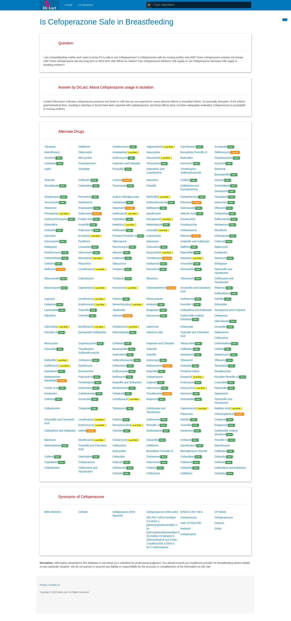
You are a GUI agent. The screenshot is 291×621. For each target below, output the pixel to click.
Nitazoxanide (51, 278)
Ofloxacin (220, 207)
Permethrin (84, 196)
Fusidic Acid (85, 219)
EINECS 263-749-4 (191, 511)
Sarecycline (153, 152)
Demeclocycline (121, 304)
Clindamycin (119, 326)
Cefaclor (117, 298)
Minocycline (85, 157)
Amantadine (119, 152)
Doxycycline (153, 252)
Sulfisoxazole (222, 219)
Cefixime (49, 263)
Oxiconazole (51, 241)
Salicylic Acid (187, 213)
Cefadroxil (118, 257)
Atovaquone (153, 219)
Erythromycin (86, 304)
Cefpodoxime (86, 278)
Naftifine (185, 246)
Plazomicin (84, 263)
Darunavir (50, 235)
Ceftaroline (118, 456)
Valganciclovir (154, 146)
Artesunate (186, 326)
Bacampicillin (222, 174)
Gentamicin (221, 191)
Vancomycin (85, 252)
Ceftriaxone (187, 298)
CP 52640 (220, 511)
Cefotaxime (119, 202)
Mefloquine (152, 207)
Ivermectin (186, 163)
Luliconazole (153, 235)
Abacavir (117, 252)
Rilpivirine (50, 315)
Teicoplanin (221, 196)
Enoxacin (83, 235)
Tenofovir (49, 157)
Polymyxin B (85, 230)
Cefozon (219, 523)
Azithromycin (119, 157)
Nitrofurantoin (120, 387)
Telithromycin (222, 152)
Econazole (221, 146)
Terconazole (51, 202)
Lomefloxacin (86, 269)
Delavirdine (50, 224)
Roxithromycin (52, 252)
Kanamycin (152, 315)
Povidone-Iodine (189, 371)
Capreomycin (86, 287)
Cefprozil (220, 241)
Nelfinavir (49, 269)
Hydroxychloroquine (55, 219)
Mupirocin (152, 399)
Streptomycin (52, 196)
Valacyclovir (119, 263)
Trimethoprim (86, 382)
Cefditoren (84, 146)
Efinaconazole (154, 298)
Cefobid (82, 511)
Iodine (81, 430)
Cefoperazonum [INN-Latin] (162, 511)
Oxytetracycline (223, 157)
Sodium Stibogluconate (125, 196)
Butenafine (186, 157)
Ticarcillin (83, 309)
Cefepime (49, 304)
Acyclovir (220, 163)
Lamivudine (51, 309)
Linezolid (151, 230)
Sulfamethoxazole (156, 202)
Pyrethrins (84, 241)
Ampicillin (83, 224)
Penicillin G (50, 332)
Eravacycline (187, 219)
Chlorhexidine (222, 343)
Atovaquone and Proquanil (230, 309)
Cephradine (85, 185)
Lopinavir (49, 298)
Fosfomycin (187, 382)
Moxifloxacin (85, 326)
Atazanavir (152, 241)
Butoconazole (52, 287)
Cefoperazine (188, 534)
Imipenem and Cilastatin (126, 163)
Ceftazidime (221, 213)
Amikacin (151, 304)
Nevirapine (84, 257)
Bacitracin (50, 439)
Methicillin (152, 196)
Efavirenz (185, 202)
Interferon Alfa (154, 332)
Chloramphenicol (156, 287)
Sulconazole (187, 207)
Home (69, 5)
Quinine (219, 180)
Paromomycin (120, 246)
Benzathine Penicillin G (193, 152)
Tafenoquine (119, 241)
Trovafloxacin (154, 257)
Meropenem (221, 224)
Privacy (43, 585)
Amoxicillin (186, 263)
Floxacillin (118, 168)
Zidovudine (50, 326)
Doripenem (221, 252)
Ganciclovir (152, 157)
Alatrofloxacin (52, 152)
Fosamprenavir (87, 163)
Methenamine (154, 365)
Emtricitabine (222, 185)
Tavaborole (118, 309)
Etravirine (220, 168)
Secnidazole (51, 185)
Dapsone (185, 257)
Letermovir (152, 326)
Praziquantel (85, 207)
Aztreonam (221, 202)
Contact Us (54, 585)
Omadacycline (188, 224)
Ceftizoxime (221, 337)
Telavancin (50, 207)
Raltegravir (50, 246)
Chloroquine (222, 235)
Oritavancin (221, 315)
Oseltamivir (152, 263)
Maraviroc (152, 278)
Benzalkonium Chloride (193, 451)
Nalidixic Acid (222, 408)
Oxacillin (151, 185)
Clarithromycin (120, 146)
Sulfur (47, 168)
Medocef (185, 528)
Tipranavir (50, 146)
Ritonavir (185, 235)
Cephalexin (118, 219)
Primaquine (51, 213)
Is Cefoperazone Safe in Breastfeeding (107, 21)
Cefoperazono (188, 517)
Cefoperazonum (224, 517)
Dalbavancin (222, 332)
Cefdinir (184, 180)
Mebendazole (154, 224)
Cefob (218, 528)
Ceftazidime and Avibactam (196, 309)
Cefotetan (50, 163)
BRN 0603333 (52, 511)
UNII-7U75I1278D (190, 523)
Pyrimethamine (189, 196)
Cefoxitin (83, 315)
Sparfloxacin (153, 213)
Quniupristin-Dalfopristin (92, 332)
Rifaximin (220, 287)
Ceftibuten (84, 180)
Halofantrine (85, 202)
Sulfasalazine (222, 293)
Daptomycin (221, 246)
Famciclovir (119, 287)
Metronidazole (120, 332)
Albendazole (222, 321)
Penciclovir (152, 269)
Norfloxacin (118, 230)
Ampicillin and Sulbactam (194, 241)
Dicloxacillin (187, 269)
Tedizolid (49, 180)
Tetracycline (153, 163)
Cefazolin (49, 230)
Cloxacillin (220, 326)
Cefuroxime (153, 246)
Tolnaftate (84, 168)
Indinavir (117, 315)
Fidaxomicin (85, 152)
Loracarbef (84, 246)
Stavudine (152, 180)
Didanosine (84, 213)
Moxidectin (221, 230)
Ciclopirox (118, 269)
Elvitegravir (221, 263)
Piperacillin (186, 252)
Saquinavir (118, 207)
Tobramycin (187, 278)
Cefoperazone (188, 230)
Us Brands (85, 5)
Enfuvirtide (221, 304)
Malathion (118, 224)
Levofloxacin (85, 298)
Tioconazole (119, 185)
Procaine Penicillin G (124, 235)
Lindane (117, 180)
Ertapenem (152, 309)
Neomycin (220, 257)
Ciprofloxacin (187, 146)
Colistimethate (52, 257)
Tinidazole (118, 278)
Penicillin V (186, 304)
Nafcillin (219, 298)
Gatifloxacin (119, 213)
